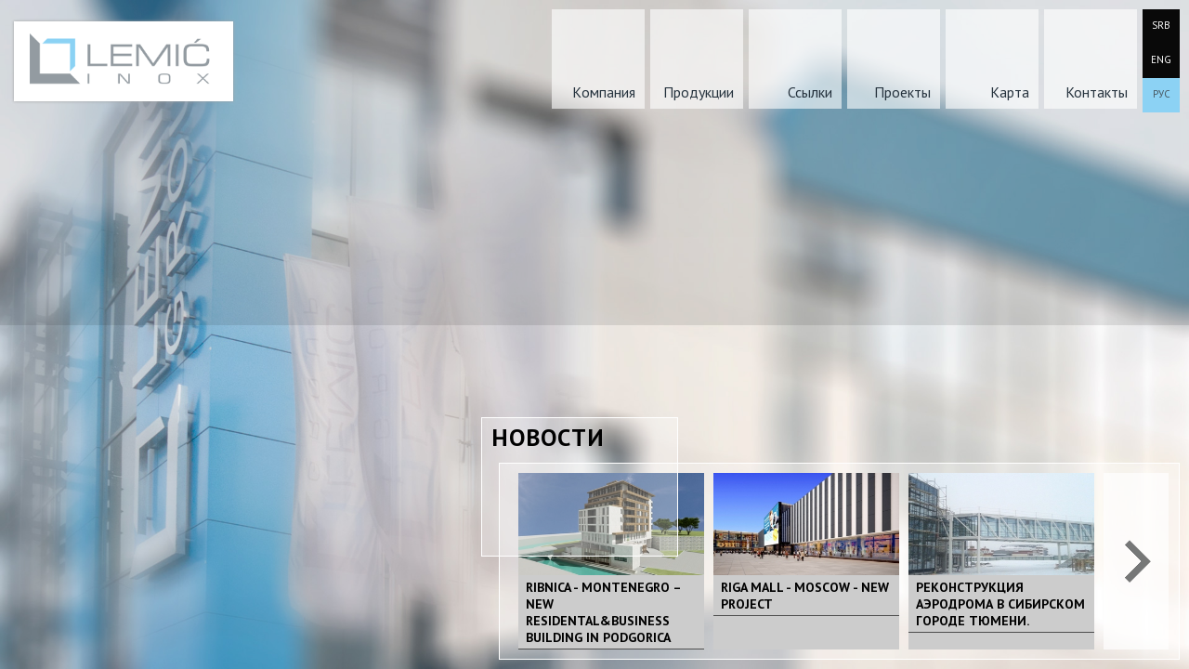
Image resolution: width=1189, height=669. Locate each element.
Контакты (1096, 92)
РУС (1161, 93)
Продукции (698, 92)
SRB (1161, 25)
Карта (1009, 92)
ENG (1161, 59)
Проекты (902, 92)
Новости (548, 437)
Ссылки (810, 92)
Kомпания (603, 92)
